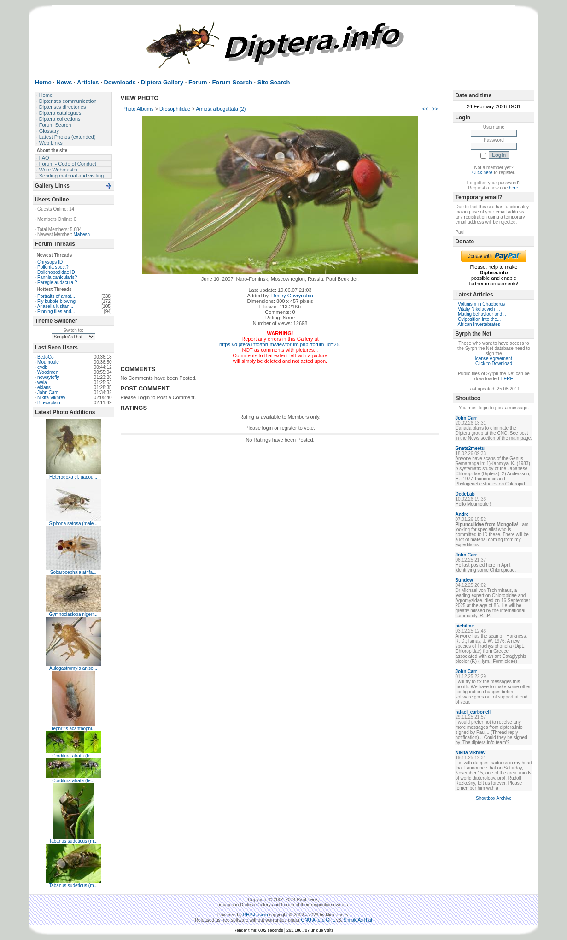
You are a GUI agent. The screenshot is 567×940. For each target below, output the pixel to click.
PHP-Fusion (255, 914)
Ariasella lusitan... (55, 306)
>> (435, 109)
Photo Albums (138, 109)
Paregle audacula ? (57, 282)
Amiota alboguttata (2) (221, 109)
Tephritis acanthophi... (73, 728)
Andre (461, 514)
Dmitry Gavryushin (292, 295)
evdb (42, 367)
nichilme (464, 625)
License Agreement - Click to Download (494, 361)
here (513, 187)
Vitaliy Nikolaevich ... (479, 309)
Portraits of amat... (56, 296)
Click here (482, 172)
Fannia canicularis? (57, 277)
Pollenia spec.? (53, 267)
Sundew (464, 580)
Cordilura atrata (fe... (73, 755)
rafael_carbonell (473, 712)
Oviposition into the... (479, 319)
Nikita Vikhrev (51, 397)
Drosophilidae (174, 109)
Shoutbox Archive (494, 798)
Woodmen (47, 372)
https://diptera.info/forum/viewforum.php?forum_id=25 (279, 344)
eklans (44, 387)
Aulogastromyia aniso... (73, 668)
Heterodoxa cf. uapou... (73, 476)
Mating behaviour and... (482, 314)
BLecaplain (48, 402)
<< (425, 109)
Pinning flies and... (56, 311)
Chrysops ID (50, 262)
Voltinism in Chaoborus (481, 304)
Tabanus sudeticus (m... (73, 841)
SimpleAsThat (358, 919)
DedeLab (464, 494)
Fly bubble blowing (56, 301)
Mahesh (81, 234)
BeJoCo (45, 357)
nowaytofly (48, 377)
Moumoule (48, 362)
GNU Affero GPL (318, 919)
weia (42, 382)
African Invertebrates (478, 324)
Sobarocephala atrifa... (73, 572)
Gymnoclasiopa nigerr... (73, 614)
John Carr (47, 392)
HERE (506, 378)
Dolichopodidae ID (56, 272)
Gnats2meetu (469, 448)
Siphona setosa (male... (73, 523)
